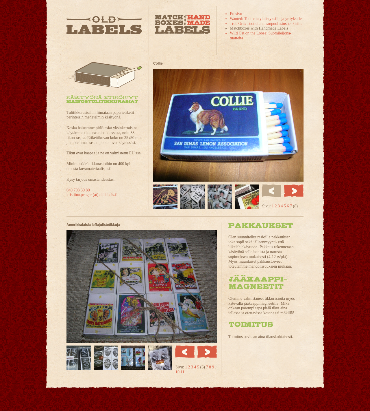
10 (178, 372)
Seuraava (294, 191)
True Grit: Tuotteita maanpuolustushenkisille (266, 23)
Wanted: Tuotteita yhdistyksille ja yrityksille (266, 19)
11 (182, 372)
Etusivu (236, 14)
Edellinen (185, 352)
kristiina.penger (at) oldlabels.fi (92, 195)
